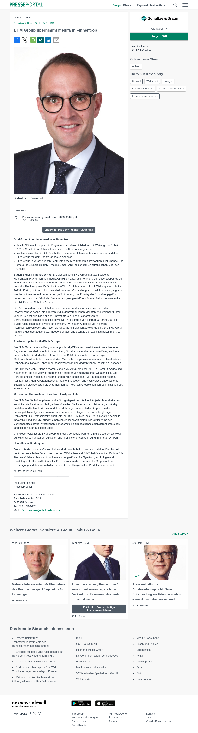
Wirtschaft (153, 81)
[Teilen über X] (25, 40)
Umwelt (136, 81)
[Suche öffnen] (175, 5)
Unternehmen (144, 679)
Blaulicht (128, 5)
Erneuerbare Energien (145, 105)
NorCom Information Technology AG (97, 655)
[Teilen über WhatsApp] (33, 40)
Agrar (139, 667)
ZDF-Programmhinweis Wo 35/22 (35, 661)
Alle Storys (159, 28)
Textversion (115, 717)
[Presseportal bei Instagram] (38, 713)
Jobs (149, 717)
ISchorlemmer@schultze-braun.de (40, 510)
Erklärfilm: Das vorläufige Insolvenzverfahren (99, 608)
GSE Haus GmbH (86, 643)
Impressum (77, 713)
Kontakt (150, 713)
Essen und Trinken (147, 643)
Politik (139, 655)
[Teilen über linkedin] (48, 40)
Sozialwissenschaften (145, 97)
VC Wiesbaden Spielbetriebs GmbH (97, 673)
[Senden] (56, 40)
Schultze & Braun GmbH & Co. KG (34, 23)
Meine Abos (157, 5)
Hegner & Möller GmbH (89, 649)
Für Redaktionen (118, 713)
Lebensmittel (143, 649)
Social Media (79, 725)
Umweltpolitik (144, 661)
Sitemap (114, 721)
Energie (169, 81)
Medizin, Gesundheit (148, 637)
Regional (142, 5)
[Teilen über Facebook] (17, 40)
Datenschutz (78, 721)
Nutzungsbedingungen (84, 717)
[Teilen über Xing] (40, 40)
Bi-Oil (79, 637)
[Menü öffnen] (185, 5)
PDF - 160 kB (49, 218)
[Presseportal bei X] (33, 713)
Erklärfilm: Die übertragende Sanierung (68, 229)
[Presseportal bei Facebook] (29, 713)
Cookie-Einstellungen (158, 721)
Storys (117, 5)
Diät (138, 673)
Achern (136, 66)
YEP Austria (83, 679)
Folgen (159, 36)
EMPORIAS (83, 661)
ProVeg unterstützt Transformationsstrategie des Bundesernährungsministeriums (30, 641)
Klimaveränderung (143, 89)
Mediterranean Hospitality (91, 667)
